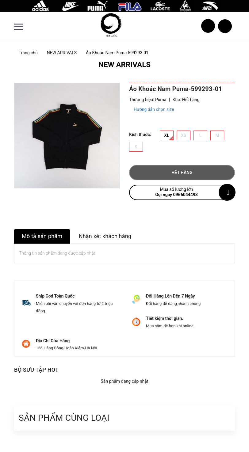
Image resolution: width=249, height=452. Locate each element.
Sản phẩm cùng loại (64, 418)
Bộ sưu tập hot (36, 370)
